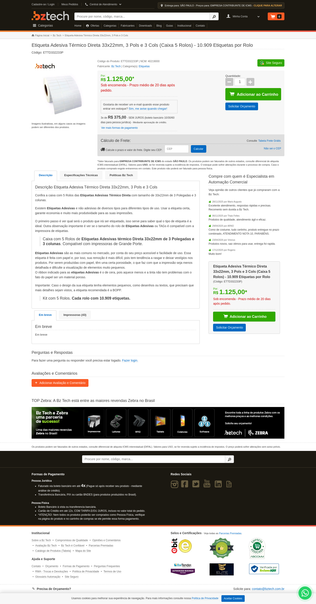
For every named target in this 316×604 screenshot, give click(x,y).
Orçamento (51, 566)
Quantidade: (233, 76)
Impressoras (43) (74, 314)
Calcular (198, 148)
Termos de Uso (112, 571)
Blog (159, 25)
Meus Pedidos (69, 4)
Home (77, 25)
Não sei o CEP (272, 148)
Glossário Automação (47, 576)
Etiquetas (144, 66)
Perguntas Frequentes (107, 566)
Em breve (45, 314)
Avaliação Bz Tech (46, 545)
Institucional (184, 25)
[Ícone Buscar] (214, 16)
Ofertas (92, 25)
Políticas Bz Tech (121, 175)
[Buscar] (142, 16)
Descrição (45, 175)
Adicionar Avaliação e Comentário (60, 383)
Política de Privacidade (85, 571)
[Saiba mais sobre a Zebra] (158, 422)
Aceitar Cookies (233, 598)
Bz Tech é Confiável (72, 545)
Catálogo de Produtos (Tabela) (53, 550)
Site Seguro (72, 576)
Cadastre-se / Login (43, 4)
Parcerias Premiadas (101, 545)
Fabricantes (128, 25)
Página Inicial (40, 35)
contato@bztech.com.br (268, 589)
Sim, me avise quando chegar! (148, 108)
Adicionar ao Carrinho (254, 94)
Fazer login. (130, 360)
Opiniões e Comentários (106, 540)
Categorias (110, 25)
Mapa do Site (83, 550)
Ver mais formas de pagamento (119, 127)
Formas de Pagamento (76, 566)
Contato (200, 25)
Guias (169, 25)
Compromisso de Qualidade (71, 540)
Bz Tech (50, 15)
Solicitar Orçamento (241, 106)
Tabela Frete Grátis (269, 140)
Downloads (145, 25)
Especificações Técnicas (81, 175)
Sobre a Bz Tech (41, 540)
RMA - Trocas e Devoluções (51, 571)
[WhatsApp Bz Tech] (305, 593)
